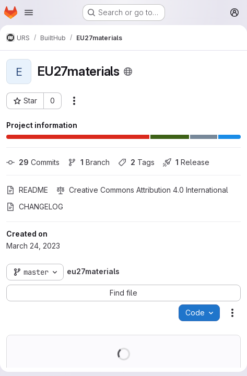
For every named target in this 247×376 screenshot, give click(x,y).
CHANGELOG (34, 206)
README (27, 189)
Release (186, 162)
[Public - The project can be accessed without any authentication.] (128, 71)
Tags (136, 162)
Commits (33, 162)
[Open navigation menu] (28, 12)
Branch (89, 162)
